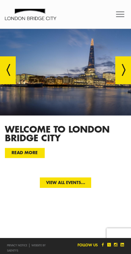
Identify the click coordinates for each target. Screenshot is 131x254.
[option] (65, 98)
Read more (25, 153)
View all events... (65, 182)
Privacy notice (17, 245)
